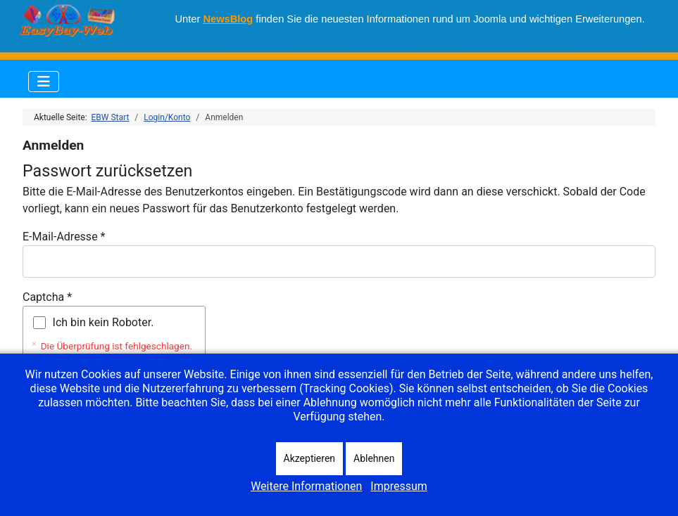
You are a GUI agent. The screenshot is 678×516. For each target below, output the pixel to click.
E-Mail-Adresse (64, 236)
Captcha (47, 297)
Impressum (398, 486)
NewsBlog (228, 19)
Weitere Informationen (306, 486)
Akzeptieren (310, 458)
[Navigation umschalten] (43, 81)
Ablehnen (373, 458)
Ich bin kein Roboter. (103, 322)
